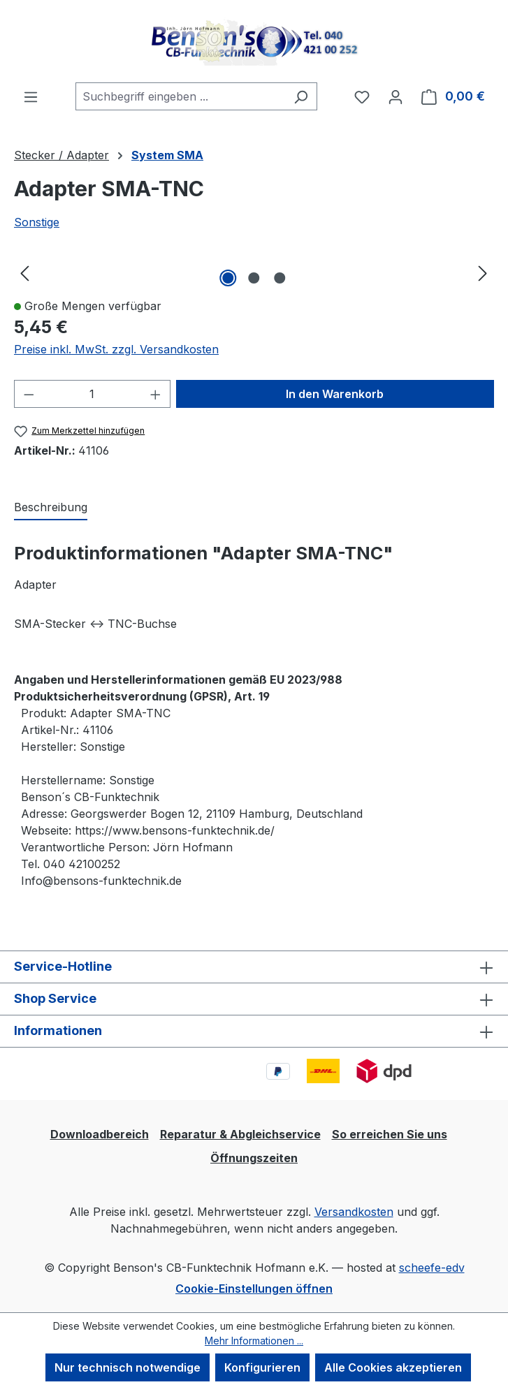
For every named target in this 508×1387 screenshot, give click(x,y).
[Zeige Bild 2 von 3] (253, 278)
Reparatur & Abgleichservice (240, 1134)
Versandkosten (353, 1212)
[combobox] (180, 96)
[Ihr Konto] (395, 96)
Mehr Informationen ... (254, 1340)
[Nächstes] (482, 272)
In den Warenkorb (335, 394)
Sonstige (36, 222)
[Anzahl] (93, 394)
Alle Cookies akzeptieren (393, 1367)
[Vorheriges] (24, 272)
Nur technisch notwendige (128, 1367)
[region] (254, 272)
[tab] (50, 507)
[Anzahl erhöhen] (155, 394)
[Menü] (31, 96)
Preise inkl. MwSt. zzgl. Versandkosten (116, 349)
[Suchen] (300, 96)
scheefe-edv (432, 1268)
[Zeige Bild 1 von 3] (227, 278)
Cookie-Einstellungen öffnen (254, 1289)
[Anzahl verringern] (28, 394)
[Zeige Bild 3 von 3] (279, 278)
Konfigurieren (262, 1367)
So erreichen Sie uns (389, 1134)
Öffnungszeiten (254, 1158)
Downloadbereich (99, 1134)
